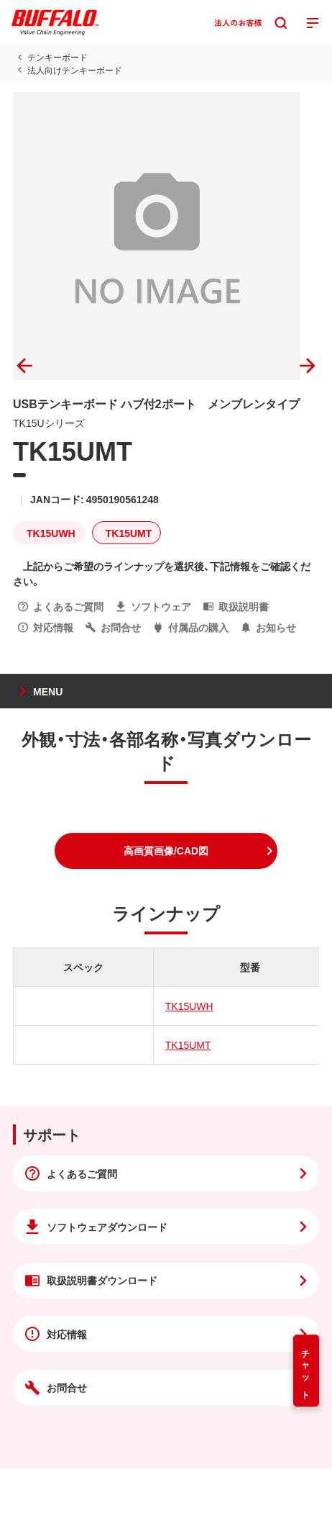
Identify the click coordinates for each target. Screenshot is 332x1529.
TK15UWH (189, 1005)
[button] (166, 851)
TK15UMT (188, 1044)
